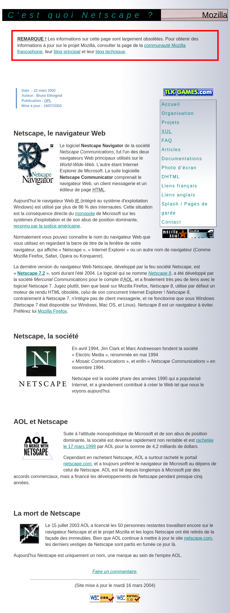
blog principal (67, 51)
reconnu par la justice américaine (47, 226)
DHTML (171, 176)
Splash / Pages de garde (185, 208)
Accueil (171, 104)
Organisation (178, 113)
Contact (171, 222)
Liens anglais (178, 194)
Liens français (179, 185)
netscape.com (77, 463)
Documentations (182, 158)
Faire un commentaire (114, 571)
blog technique (110, 51)
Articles (171, 149)
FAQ (167, 140)
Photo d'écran (179, 167)
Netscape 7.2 (31, 273)
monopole (85, 213)
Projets (171, 122)
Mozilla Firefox (52, 311)
